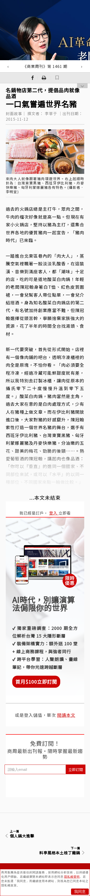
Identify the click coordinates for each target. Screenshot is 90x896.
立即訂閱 (75, 769)
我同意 (80, 891)
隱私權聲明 (72, 876)
